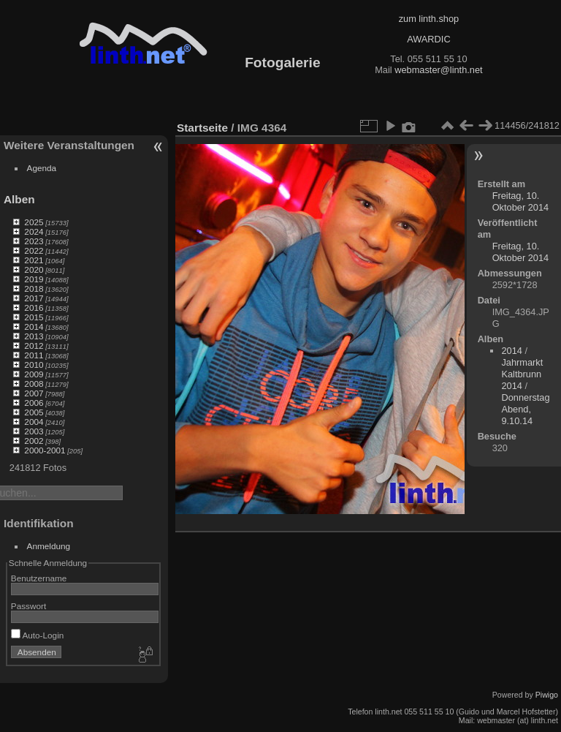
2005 (33, 412)
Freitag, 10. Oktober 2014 (520, 201)
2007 (33, 393)
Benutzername (39, 578)
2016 (33, 307)
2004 (33, 421)
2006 (33, 402)
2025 (33, 222)
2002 (33, 440)
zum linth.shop (429, 18)
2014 (33, 326)
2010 (33, 364)
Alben (19, 199)
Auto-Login (37, 635)
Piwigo (546, 694)
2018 (33, 288)
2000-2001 (44, 450)
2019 (33, 279)
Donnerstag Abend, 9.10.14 (525, 409)
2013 (33, 336)
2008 (33, 383)
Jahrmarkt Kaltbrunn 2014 (522, 374)
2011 (33, 355)
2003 (33, 431)
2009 (33, 374)
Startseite (202, 127)
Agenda (42, 168)
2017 (33, 298)
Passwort (28, 606)
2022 (33, 250)
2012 (33, 345)
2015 (33, 317)
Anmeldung (49, 546)
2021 (33, 260)
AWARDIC (428, 39)
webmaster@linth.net (438, 69)
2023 (33, 241)
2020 (33, 269)
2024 (33, 231)
